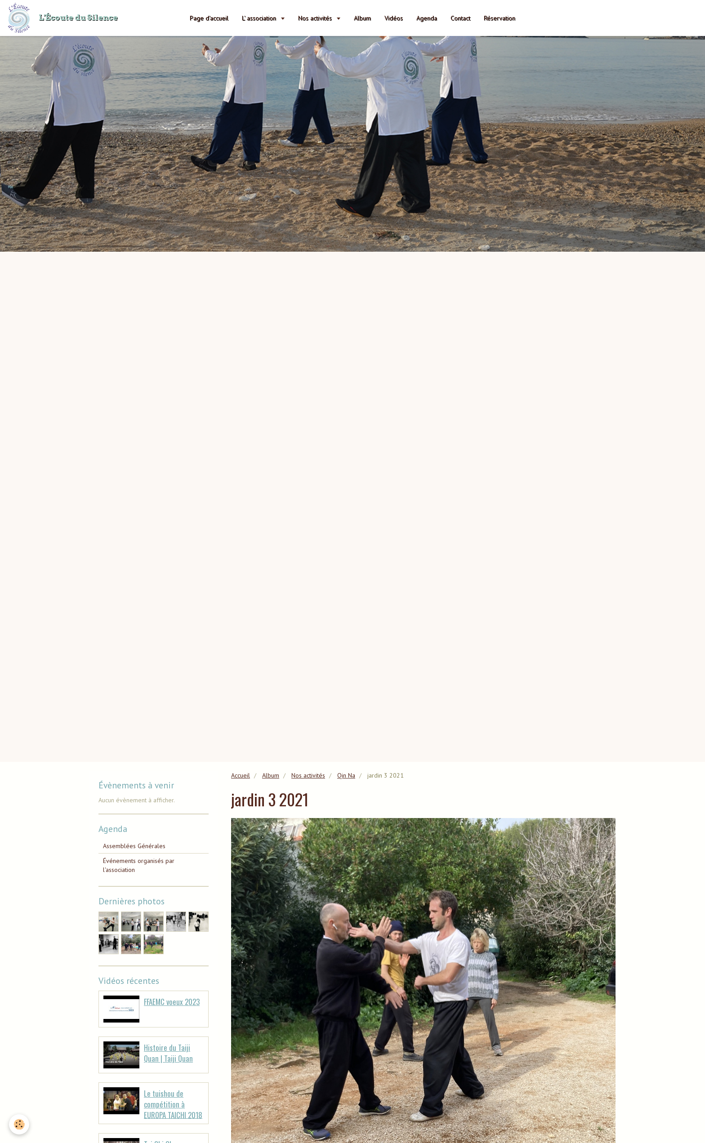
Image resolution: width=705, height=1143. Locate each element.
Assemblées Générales (134, 846)
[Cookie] (19, 1124)
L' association (260, 18)
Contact (460, 18)
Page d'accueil (209, 18)
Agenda (426, 18)
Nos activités (316, 18)
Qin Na (346, 775)
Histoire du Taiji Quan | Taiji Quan (168, 1053)
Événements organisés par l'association (138, 865)
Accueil (240, 775)
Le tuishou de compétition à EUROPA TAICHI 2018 (173, 1104)
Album (362, 18)
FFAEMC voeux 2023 (172, 1001)
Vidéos (393, 18)
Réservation (499, 18)
